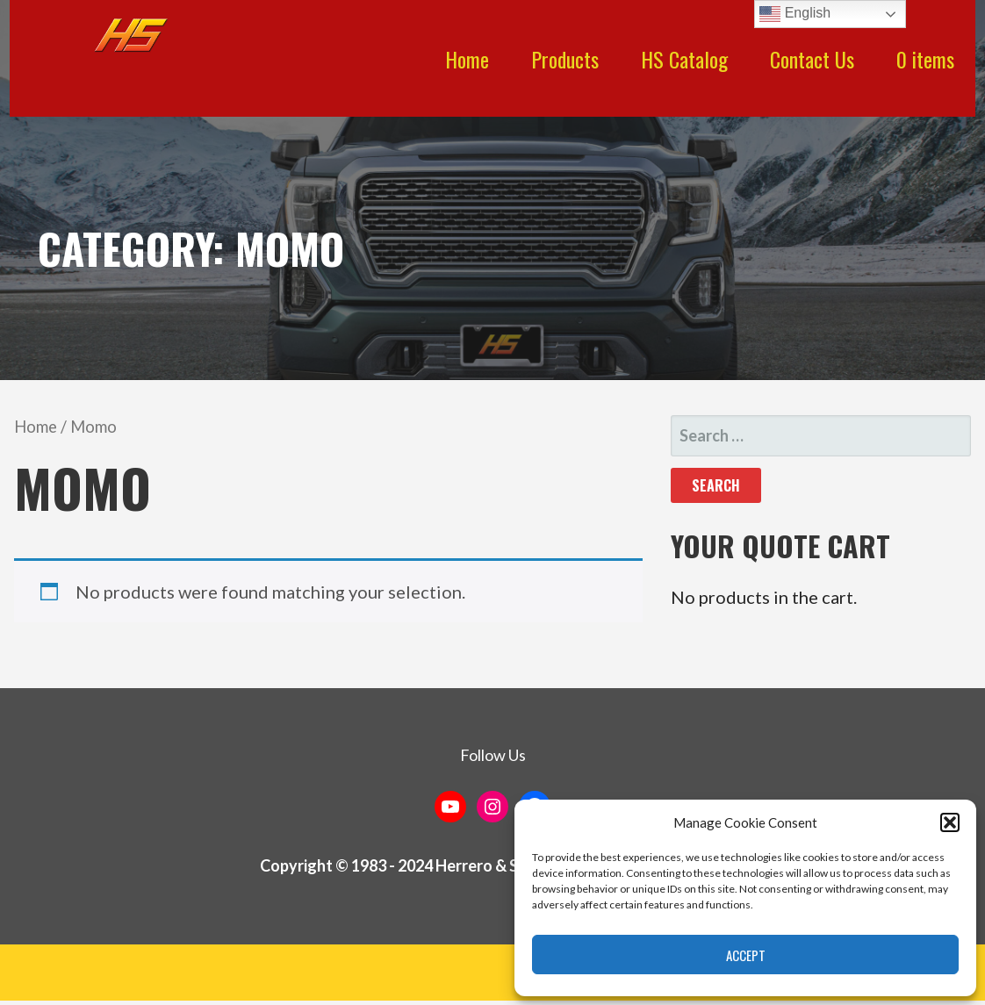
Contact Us (812, 59)
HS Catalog (684, 59)
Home (467, 59)
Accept (746, 955)
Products (565, 59)
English (794, 14)
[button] (950, 822)
